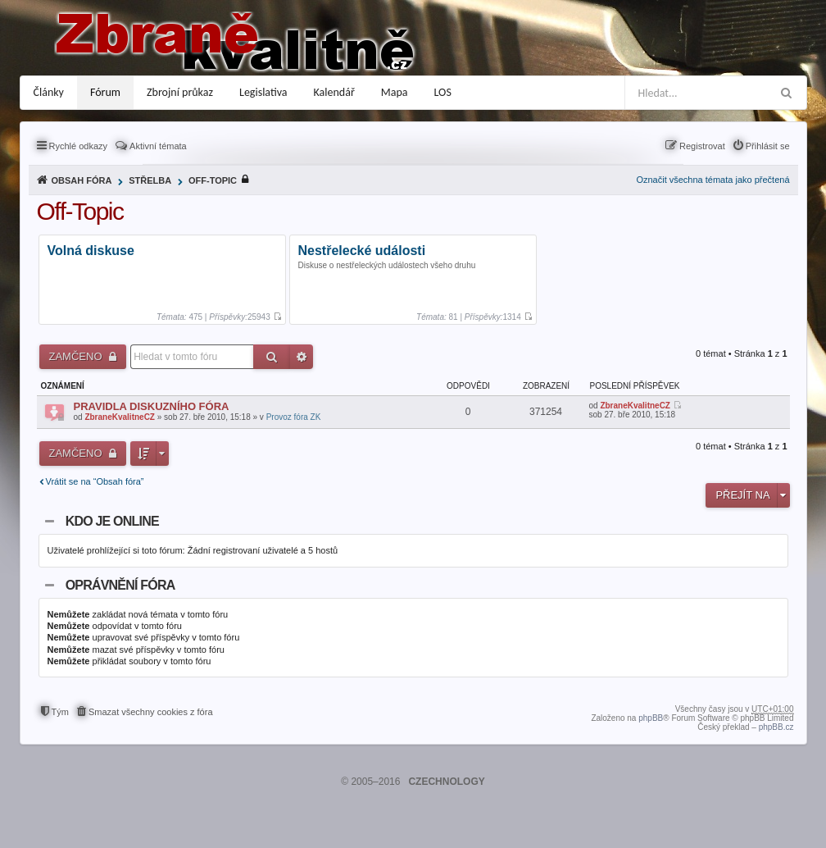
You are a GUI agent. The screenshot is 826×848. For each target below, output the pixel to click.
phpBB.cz (776, 727)
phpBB (650, 718)
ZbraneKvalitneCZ (119, 417)
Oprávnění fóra (120, 585)
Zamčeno (77, 356)
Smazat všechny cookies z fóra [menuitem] (150, 712)
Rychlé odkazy (78, 146)
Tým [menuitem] (60, 712)
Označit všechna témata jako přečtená (712, 180)
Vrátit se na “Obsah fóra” (95, 481)
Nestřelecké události (362, 251)
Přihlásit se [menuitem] (768, 146)
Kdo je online (112, 521)
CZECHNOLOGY (446, 781)
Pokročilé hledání (301, 356)
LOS (443, 92)
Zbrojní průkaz (180, 92)
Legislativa (263, 92)
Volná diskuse (91, 251)
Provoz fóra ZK (293, 417)
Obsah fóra (82, 180)
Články (49, 92)
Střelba (150, 180)
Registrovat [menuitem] (702, 146)
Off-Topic (212, 180)
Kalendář (334, 92)
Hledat (271, 356)
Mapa (394, 92)
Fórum (105, 92)
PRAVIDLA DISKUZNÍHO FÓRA (151, 406)
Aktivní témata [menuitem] (158, 146)
